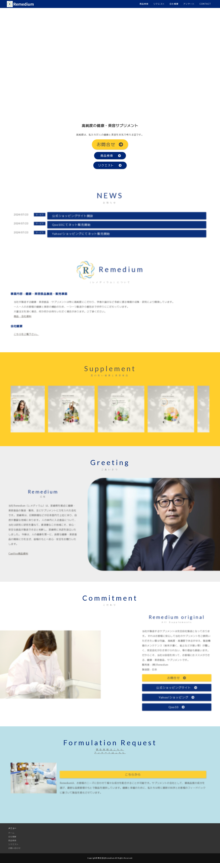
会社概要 (174, 4)
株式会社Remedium (106, 858)
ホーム (11, 833)
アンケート (189, 4)
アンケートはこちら (110, 752)
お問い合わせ (14, 848)
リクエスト (159, 4)
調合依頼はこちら (110, 749)
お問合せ (110, 144)
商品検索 (144, 4)
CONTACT (205, 4)
